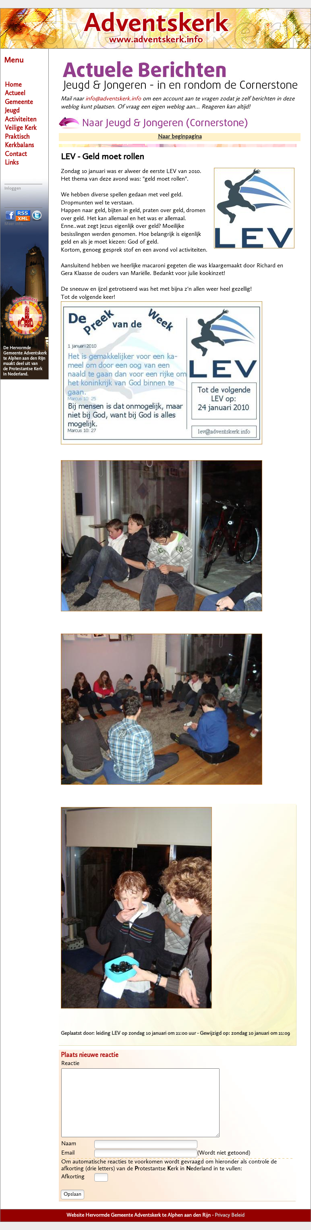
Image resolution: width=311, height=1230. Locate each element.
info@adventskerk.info (113, 99)
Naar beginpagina (180, 137)
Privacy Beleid (230, 1215)
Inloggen (12, 188)
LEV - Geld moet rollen (102, 156)
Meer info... (15, 224)
